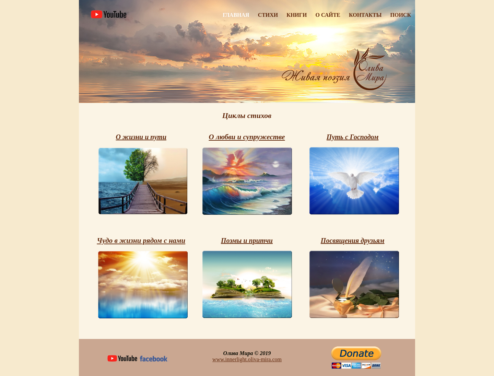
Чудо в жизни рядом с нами (141, 240)
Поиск (400, 15)
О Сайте (327, 15)
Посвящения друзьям (353, 240)
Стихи (268, 15)
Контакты (365, 15)
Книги (296, 15)
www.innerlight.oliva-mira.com (247, 359)
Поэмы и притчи (247, 240)
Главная (236, 15)
